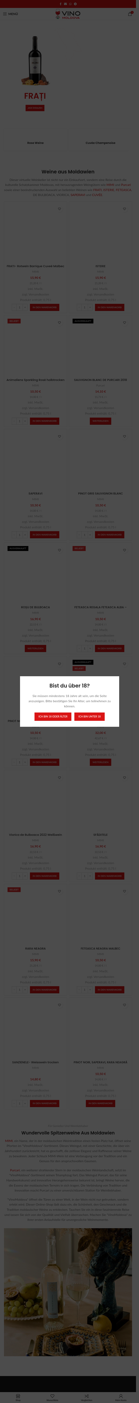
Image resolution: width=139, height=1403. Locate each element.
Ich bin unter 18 (89, 716)
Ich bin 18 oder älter (52, 716)
